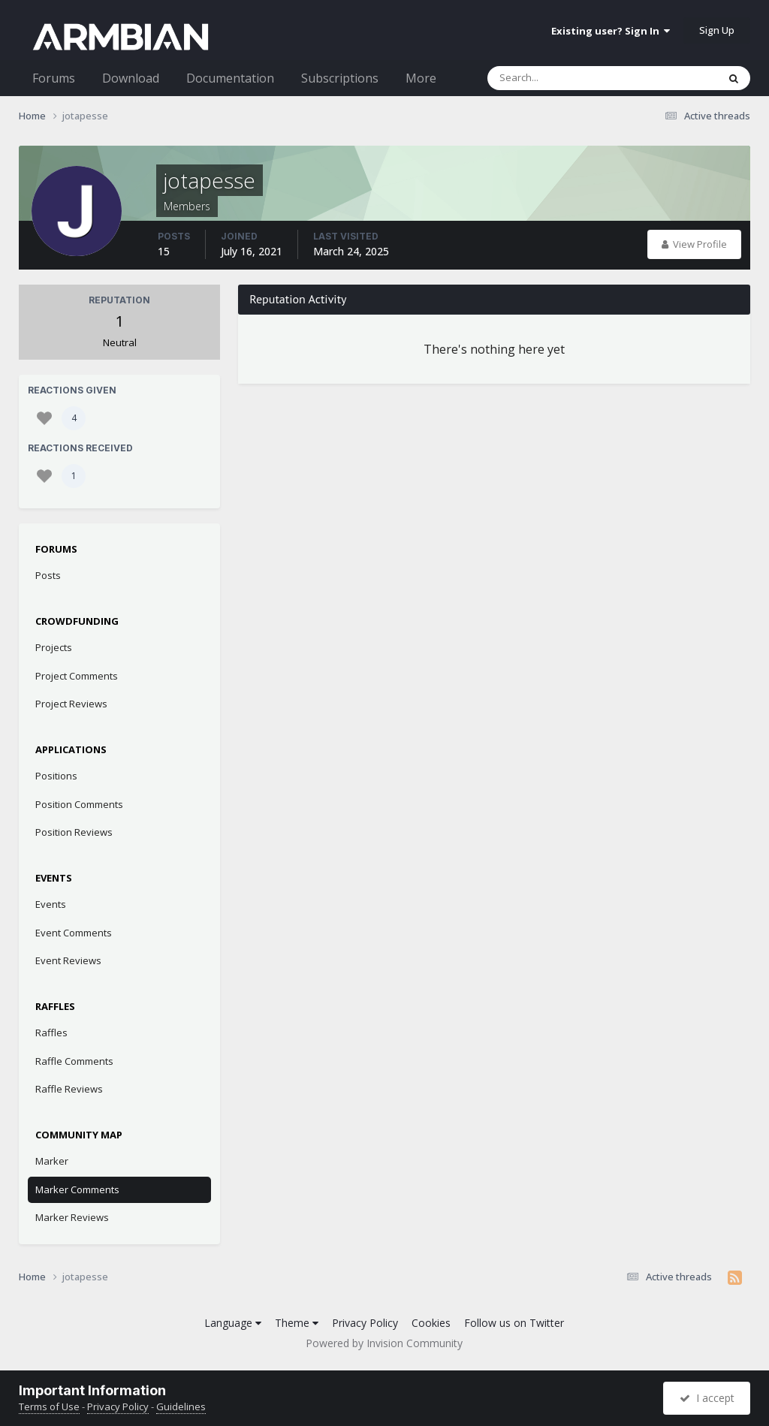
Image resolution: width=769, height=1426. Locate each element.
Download (130, 78)
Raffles (51, 1032)
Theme (296, 1323)
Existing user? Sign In (610, 31)
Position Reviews (74, 832)
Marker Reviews (72, 1217)
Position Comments (79, 804)
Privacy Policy (365, 1323)
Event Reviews (68, 960)
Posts (48, 575)
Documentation (230, 78)
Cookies (431, 1323)
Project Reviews (71, 703)
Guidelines (181, 1406)
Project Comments (76, 676)
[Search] (563, 78)
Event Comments (73, 932)
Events (50, 904)
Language (232, 1323)
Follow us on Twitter (514, 1323)
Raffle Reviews (69, 1089)
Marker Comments (77, 1189)
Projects (53, 647)
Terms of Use (49, 1406)
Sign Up (716, 30)
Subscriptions (339, 78)
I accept (707, 1398)
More (421, 78)
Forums (53, 78)
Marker (51, 1161)
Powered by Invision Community (384, 1343)
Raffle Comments (74, 1061)
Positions (56, 775)
